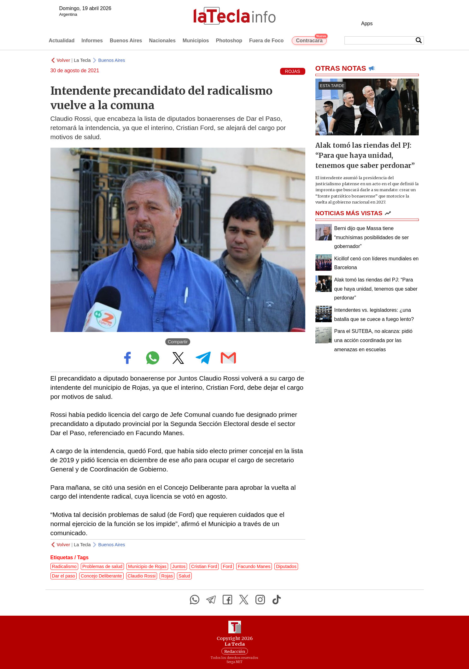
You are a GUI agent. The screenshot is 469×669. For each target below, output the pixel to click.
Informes (92, 40)
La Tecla (82, 60)
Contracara (311, 39)
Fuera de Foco (266, 40)
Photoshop (229, 40)
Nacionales (162, 40)
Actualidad (62, 40)
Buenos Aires (126, 40)
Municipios (196, 40)
